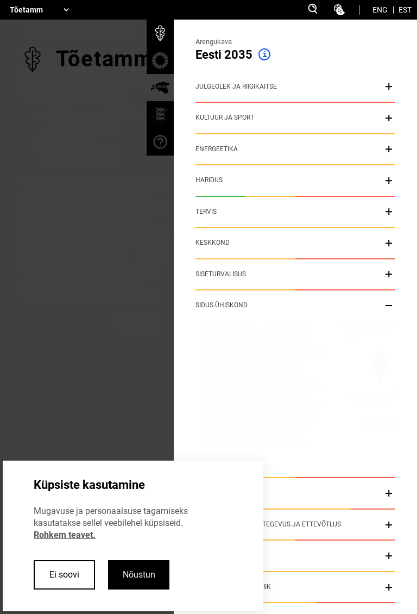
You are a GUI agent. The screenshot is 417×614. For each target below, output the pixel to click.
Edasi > (92, 320)
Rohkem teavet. (65, 535)
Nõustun (139, 574)
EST (405, 9)
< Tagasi (44, 320)
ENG (380, 9)
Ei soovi (64, 574)
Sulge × (139, 320)
